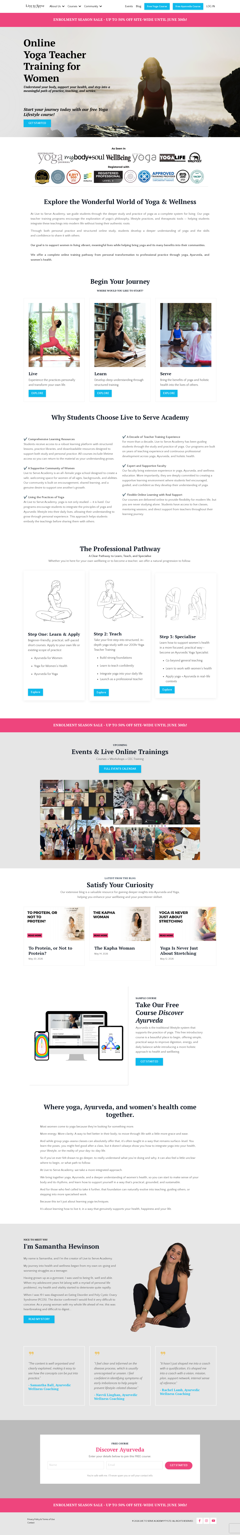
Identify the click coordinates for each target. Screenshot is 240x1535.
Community (93, 6)
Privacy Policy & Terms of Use (41, 1524)
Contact (30, 1528)
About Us (57, 6)
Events (129, 6)
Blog (138, 6)
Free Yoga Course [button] (157, 6)
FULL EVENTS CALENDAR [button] (120, 771)
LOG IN (210, 6)
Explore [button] (35, 694)
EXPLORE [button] (37, 394)
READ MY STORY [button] (39, 1324)
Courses (74, 6)
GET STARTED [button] (37, 123)
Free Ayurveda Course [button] (188, 6)
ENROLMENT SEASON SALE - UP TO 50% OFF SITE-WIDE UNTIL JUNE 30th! (120, 19)
